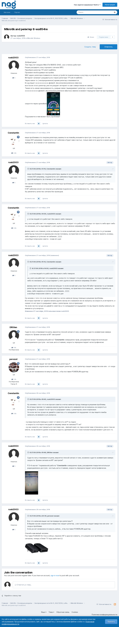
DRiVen (13, 327)
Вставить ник (30, 123)
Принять (111, 622)
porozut (13, 359)
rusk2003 (21, 36)
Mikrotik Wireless (33, 38)
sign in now (55, 575)
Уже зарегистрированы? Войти (87, 5)
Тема (51, 612)
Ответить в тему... (23, 585)
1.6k (14, 347)
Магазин (7, 12)
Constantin (13, 133)
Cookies (75, 612)
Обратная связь (62, 612)
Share (91, 37)
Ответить (108, 47)
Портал (17, 12)
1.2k (14, 379)
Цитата (45, 123)
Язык (43, 612)
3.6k (13, 153)
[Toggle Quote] (28, 169)
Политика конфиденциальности (104, 615)
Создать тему (90, 47)
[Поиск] (88, 12)
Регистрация (110, 5)
